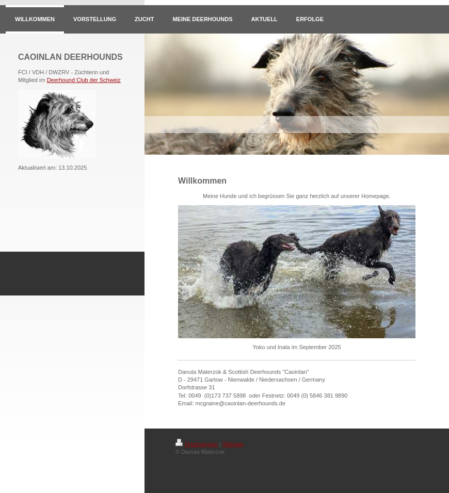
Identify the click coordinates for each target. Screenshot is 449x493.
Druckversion (196, 444)
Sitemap (232, 444)
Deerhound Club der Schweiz (84, 80)
